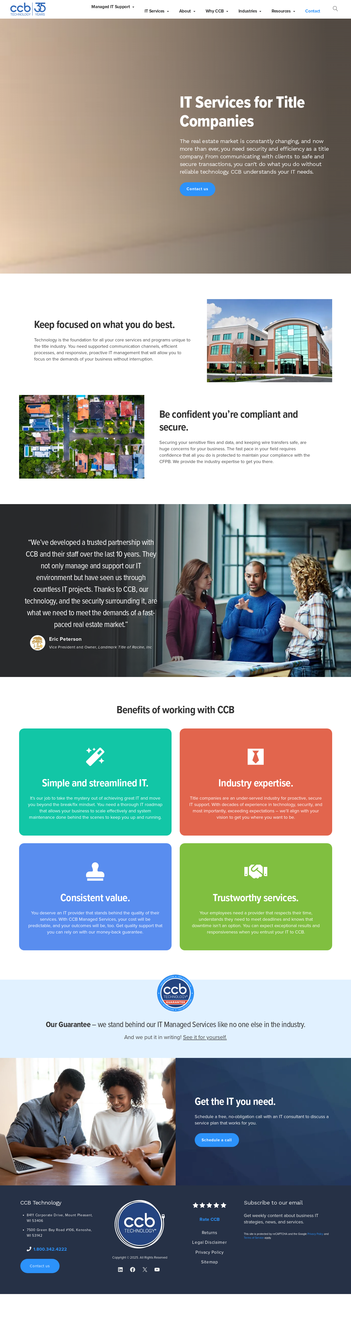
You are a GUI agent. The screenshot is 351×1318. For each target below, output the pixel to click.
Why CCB (215, 11)
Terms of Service (254, 1237)
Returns (209, 1232)
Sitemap (209, 1262)
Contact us (197, 189)
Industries (247, 11)
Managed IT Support (110, 6)
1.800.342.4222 (50, 1249)
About (185, 11)
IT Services (154, 11)
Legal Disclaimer (209, 1242)
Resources (281, 11)
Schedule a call (217, 1140)
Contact (312, 11)
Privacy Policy (209, 1252)
